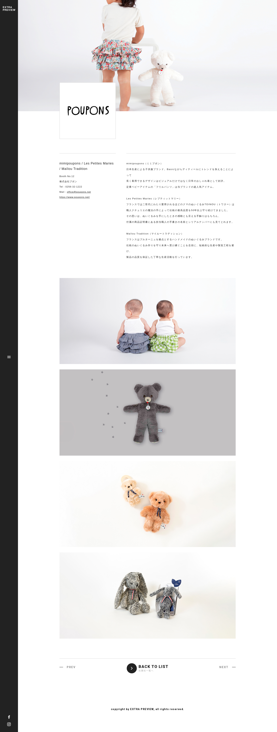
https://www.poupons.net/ (74, 197)
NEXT (223, 667)
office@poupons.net (79, 192)
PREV (71, 667)
